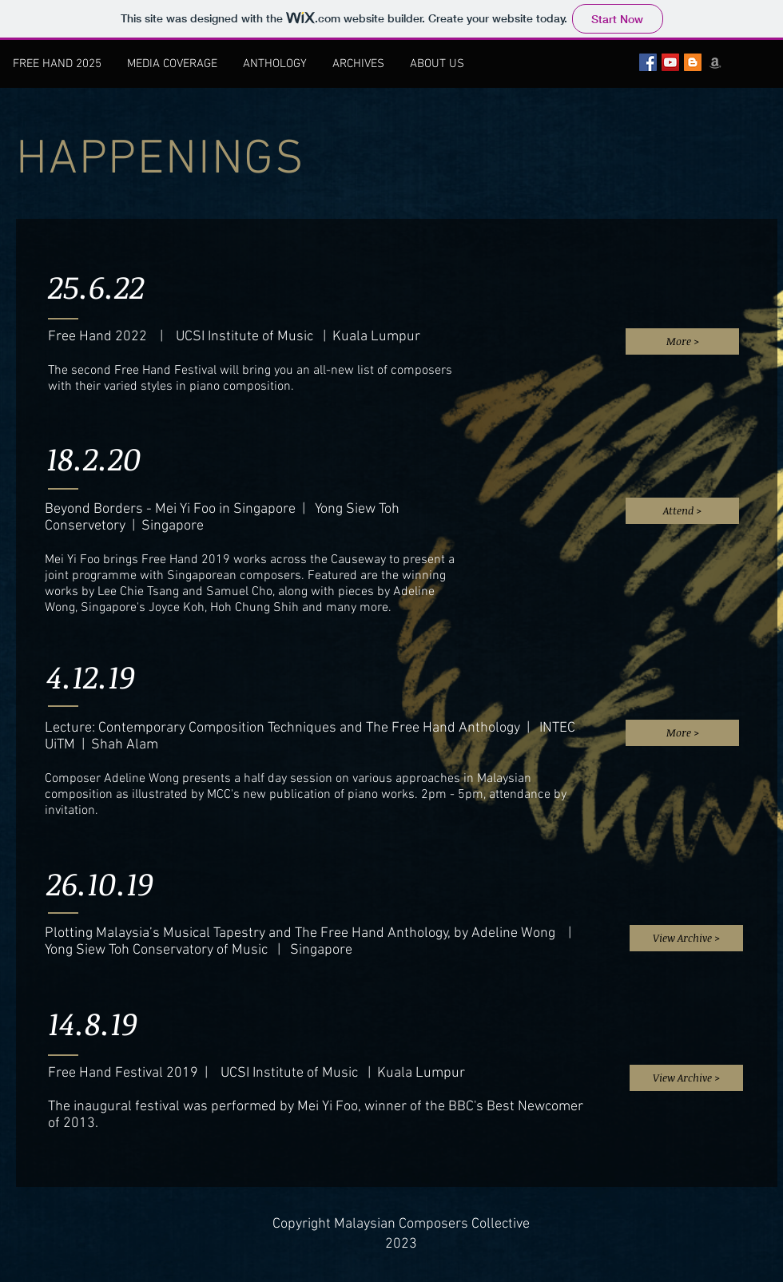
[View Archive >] (686, 938)
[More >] (682, 341)
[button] (358, 64)
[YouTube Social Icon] (670, 62)
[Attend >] (682, 511)
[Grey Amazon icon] (715, 62)
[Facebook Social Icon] (648, 62)
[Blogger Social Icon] (693, 62)
